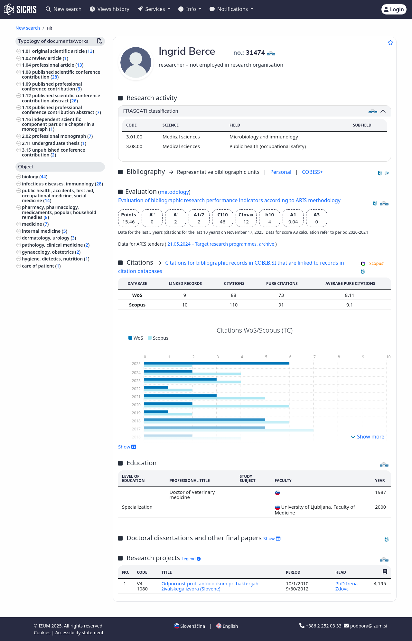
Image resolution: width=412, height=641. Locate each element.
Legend (191, 558)
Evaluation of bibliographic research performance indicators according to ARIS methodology (229, 200)
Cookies (43, 632)
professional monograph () (62, 136)
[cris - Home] (20, 9)
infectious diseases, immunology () (62, 184)
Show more (367, 436)
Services (151, 9)
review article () (50, 58)
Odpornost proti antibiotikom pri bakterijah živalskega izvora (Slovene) (210, 586)
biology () (34, 177)
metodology (174, 191)
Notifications (229, 9)
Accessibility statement (79, 632)
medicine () (35, 224)
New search (63, 9)
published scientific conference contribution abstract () (61, 97)
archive (267, 244)
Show (127, 446)
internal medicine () (44, 231)
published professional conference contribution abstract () (61, 109)
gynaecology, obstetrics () (51, 252)
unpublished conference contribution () (53, 152)
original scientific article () (63, 51)
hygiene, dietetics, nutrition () (55, 259)
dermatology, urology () (49, 238)
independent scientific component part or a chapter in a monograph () (58, 124)
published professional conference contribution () (52, 86)
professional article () (58, 65)
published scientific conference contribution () (61, 74)
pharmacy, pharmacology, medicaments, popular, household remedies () (59, 212)
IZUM (45, 626)
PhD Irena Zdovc (346, 586)
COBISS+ (312, 171)
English (227, 626)
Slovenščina (189, 626)
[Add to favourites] (390, 42)
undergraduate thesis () (59, 143)
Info (187, 9)
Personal (281, 171)
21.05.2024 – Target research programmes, (213, 244)
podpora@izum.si (365, 626)
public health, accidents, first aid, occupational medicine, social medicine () (58, 195)
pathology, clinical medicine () (55, 245)
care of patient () (41, 266)
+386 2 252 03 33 (320, 626)
